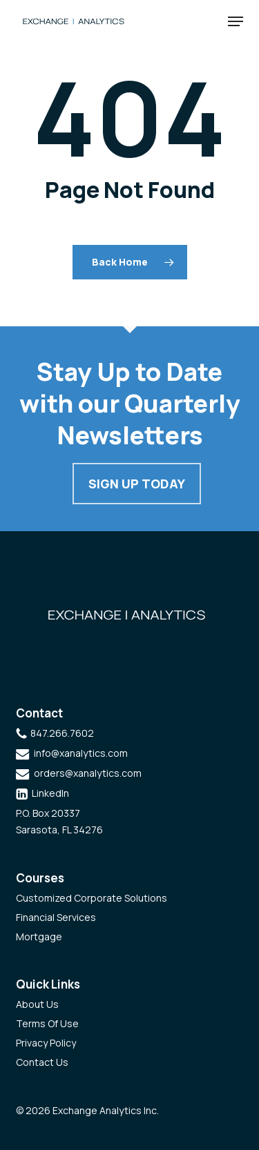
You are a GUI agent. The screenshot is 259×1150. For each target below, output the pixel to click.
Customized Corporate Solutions (91, 897)
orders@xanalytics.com (88, 773)
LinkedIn (50, 793)
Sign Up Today (136, 483)
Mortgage (39, 936)
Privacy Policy (46, 1042)
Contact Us (42, 1062)
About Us (37, 1004)
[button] (235, 21)
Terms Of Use (47, 1023)
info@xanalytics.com (81, 753)
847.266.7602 (62, 733)
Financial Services (56, 917)
